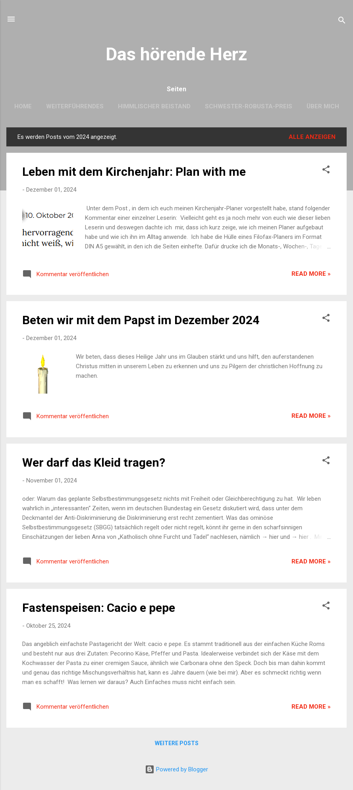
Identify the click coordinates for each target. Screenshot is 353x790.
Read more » (311, 273)
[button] (326, 171)
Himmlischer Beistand (154, 106)
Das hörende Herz (176, 54)
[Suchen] (342, 22)
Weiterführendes (75, 106)
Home (23, 106)
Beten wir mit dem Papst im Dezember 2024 (140, 320)
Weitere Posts (177, 743)
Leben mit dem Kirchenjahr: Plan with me (134, 172)
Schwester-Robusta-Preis (248, 106)
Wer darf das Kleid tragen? (93, 462)
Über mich (323, 106)
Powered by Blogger (176, 769)
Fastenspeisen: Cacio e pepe (98, 608)
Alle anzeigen (312, 136)
